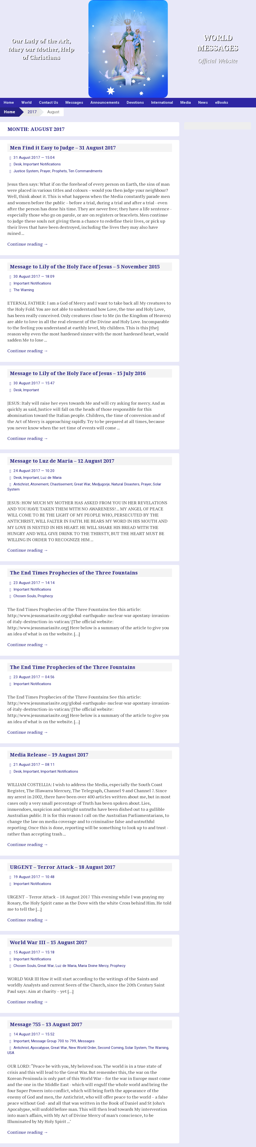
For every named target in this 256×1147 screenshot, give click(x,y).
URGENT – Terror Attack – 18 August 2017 (62, 854)
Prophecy (43, 585)
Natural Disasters (121, 480)
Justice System (25, 170)
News (203, 102)
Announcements (104, 102)
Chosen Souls (24, 585)
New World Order (79, 1031)
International (162, 102)
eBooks (221, 102)
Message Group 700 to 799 (51, 1025)
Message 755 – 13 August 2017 (46, 1009)
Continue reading (27, 242)
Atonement (39, 480)
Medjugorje (98, 480)
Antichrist (20, 480)
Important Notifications (40, 164)
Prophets (57, 170)
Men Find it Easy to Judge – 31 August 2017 (63, 148)
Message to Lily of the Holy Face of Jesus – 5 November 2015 (85, 265)
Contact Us (48, 102)
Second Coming (105, 1031)
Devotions (135, 102)
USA (10, 1036)
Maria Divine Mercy (88, 951)
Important (30, 387)
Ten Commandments (82, 170)
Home (9, 102)
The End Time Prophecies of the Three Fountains (72, 656)
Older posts (19, 1135)
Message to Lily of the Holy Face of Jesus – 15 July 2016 (78, 371)
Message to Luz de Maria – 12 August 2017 (62, 457)
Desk (17, 164)
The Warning (23, 287)
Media (185, 102)
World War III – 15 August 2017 (48, 928)
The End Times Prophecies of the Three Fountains (74, 563)
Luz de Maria (49, 473)
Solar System (157, 480)
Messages (74, 102)
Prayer (44, 170)
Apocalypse (39, 1031)
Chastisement (60, 480)
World (26, 102)
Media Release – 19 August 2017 (49, 743)
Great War (80, 480)
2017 (32, 112)
